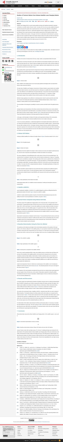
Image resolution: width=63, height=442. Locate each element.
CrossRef (37, 350)
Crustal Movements (32, 43)
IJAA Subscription (5, 41)
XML (36, 21)
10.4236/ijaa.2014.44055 (23, 21)
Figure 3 (43, 136)
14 (17, 405)
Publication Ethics (55, 430)
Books (26, 5)
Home (5, 5)
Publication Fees (6, 25)
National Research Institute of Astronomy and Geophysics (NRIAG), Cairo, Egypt (32, 19)
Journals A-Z (20, 428)
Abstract (19, 23)
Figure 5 (27, 267)
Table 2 (45, 196)
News (33, 5)
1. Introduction (21, 55)
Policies (54, 426)
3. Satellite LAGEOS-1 (23, 187)
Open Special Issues (6, 29)
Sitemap (19, 433)
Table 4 (26, 294)
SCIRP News (45, 440)
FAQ (39, 433)
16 (37, 265)
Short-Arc (38, 43)
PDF (30, 21)
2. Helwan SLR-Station (23, 133)
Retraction (54, 433)
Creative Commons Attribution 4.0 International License (41, 421)
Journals (20, 5)
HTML (33, 21)
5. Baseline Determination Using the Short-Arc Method (32, 224)
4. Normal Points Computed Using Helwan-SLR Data (31, 199)
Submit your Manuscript (35, 440)
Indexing (5, 18)
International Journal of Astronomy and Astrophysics (27, 12)
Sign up (26, 440)
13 (35, 265)
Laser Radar (25, 43)
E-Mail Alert (4, 39)
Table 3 (28, 213)
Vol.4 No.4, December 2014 (43, 12)
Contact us (4, 53)
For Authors (5, 24)
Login (58, 2)
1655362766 (6, 72)
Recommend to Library (6, 51)
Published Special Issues (7, 32)
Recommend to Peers (6, 49)
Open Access (55, 428)
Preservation (54, 432)
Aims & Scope (6, 20)
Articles (12, 5)
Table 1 (28, 165)
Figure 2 (55, 99)
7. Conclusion (21, 311)
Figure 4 (32, 192)
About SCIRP (31, 426)
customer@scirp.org (8, 67)
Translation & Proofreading (43, 432)
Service (40, 426)
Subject (19, 430)
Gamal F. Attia (19, 17)
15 (17, 409)
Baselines (42, 43)
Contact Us (20, 435)
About (39, 5)
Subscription (40, 430)
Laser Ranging (20, 43)
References (19, 345)
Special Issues (30, 433)
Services (46, 5)
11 (17, 395)
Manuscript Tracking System (43, 428)
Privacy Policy (55, 435)
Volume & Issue (41, 435)
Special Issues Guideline (7, 34)
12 (17, 152)
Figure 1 (34, 66)
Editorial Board (6, 22)
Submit (53, 5)
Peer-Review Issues (31, 432)
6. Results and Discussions (24, 278)
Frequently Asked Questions (7, 47)
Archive (5, 17)
